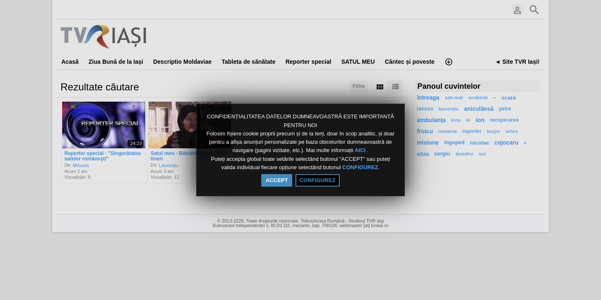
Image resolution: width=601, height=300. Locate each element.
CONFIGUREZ (360, 167)
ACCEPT (276, 180)
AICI (361, 151)
